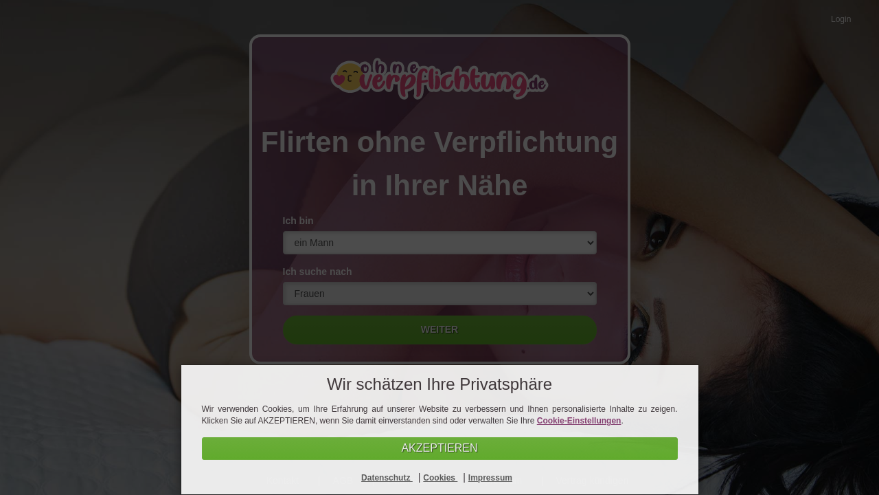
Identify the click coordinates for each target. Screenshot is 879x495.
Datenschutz (387, 478)
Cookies (440, 478)
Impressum (490, 478)
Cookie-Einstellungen (579, 421)
